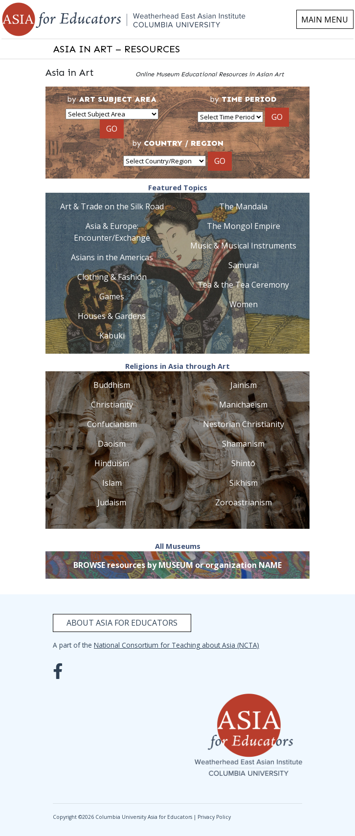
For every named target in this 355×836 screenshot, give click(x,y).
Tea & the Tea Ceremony (243, 284)
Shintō (243, 463)
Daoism (112, 443)
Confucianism (112, 424)
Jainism (243, 385)
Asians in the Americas (112, 257)
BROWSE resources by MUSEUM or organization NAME (177, 565)
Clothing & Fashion (112, 276)
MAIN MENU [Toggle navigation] (324, 19)
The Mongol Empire (243, 226)
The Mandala (243, 206)
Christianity (112, 404)
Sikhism (243, 482)
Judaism (111, 502)
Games (111, 296)
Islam (112, 482)
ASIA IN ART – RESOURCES (116, 49)
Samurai (243, 265)
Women (243, 304)
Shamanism (243, 443)
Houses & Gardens (112, 316)
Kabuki (112, 335)
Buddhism (111, 385)
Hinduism (111, 463)
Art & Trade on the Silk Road (112, 206)
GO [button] (111, 128)
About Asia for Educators (122, 622)
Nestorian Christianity (243, 424)
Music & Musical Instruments (243, 245)
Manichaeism (243, 404)
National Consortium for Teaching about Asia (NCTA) (176, 645)
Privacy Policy (214, 816)
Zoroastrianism (243, 502)
